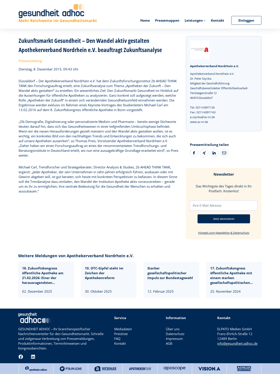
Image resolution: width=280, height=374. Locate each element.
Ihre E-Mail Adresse (207, 205)
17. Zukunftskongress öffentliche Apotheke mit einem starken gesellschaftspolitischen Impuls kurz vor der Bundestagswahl (231, 275)
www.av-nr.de (199, 122)
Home (145, 20)
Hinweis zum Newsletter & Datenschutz (223, 233)
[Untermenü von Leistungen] (205, 20)
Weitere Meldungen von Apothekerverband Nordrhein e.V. (76, 255)
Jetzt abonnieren (223, 218)
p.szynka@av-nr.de (202, 117)
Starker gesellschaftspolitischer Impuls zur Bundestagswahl (170, 273)
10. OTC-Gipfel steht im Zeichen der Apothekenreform (104, 273)
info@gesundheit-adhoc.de (237, 343)
